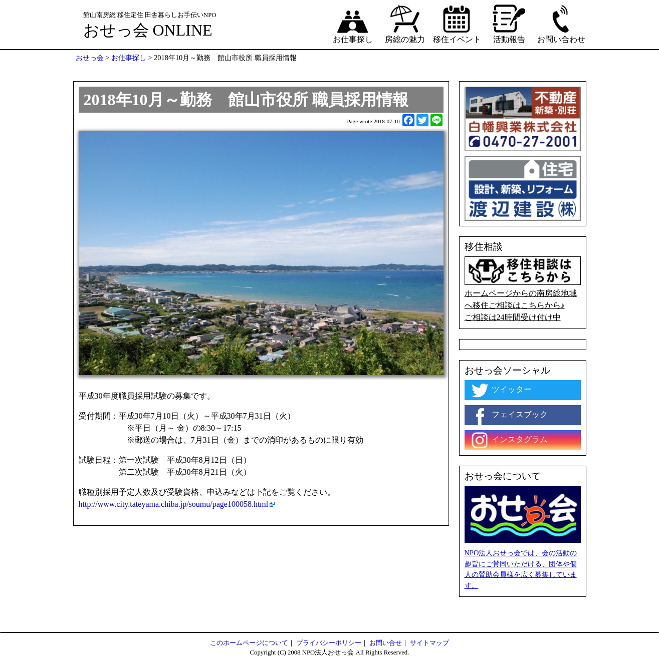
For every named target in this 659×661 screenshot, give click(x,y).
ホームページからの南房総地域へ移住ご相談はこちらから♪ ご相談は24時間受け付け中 (523, 288)
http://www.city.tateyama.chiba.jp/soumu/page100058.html (174, 504)
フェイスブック (509, 415)
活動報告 (509, 24)
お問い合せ (385, 642)
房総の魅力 (405, 24)
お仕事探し (353, 24)
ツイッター (501, 390)
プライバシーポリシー (328, 642)
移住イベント (457, 24)
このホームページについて (249, 642)
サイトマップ (429, 642)
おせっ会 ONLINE (147, 30)
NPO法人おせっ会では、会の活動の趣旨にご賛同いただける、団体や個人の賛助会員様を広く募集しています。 (521, 569)
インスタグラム (509, 440)
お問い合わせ (561, 24)
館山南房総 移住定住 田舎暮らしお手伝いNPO (149, 15)
